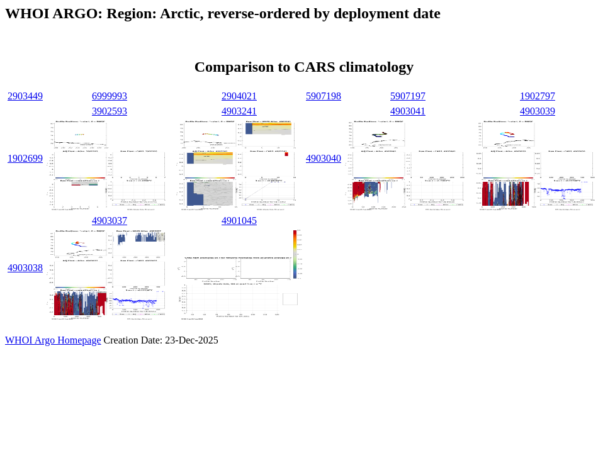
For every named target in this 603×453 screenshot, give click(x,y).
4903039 (537, 111)
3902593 (109, 111)
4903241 (239, 111)
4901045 (239, 220)
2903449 (25, 96)
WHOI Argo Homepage (53, 340)
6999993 (109, 96)
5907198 (323, 96)
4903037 (109, 220)
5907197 (407, 96)
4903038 (25, 267)
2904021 (239, 96)
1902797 (537, 96)
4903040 (323, 158)
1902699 (25, 158)
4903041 (407, 111)
